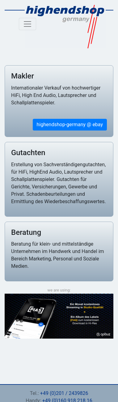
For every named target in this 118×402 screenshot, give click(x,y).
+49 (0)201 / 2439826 (64, 393)
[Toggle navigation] (27, 24)
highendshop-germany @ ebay (70, 124)
